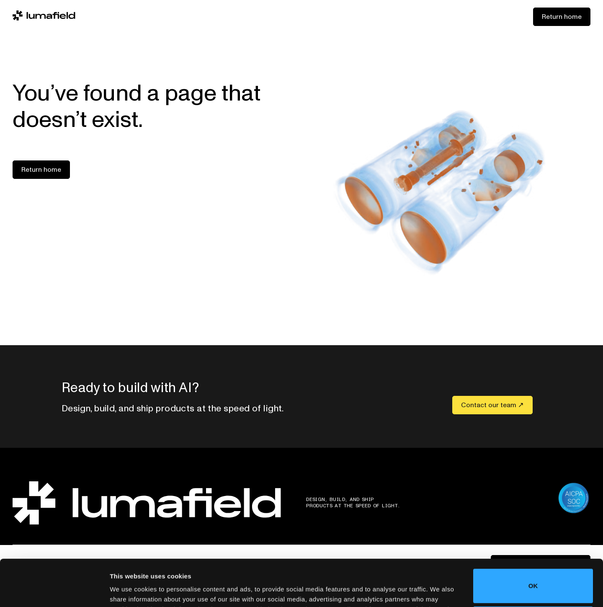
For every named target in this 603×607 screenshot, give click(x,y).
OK (533, 542)
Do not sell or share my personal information (533, 579)
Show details (129, 588)
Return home (562, 16)
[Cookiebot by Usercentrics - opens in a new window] (54, 590)
